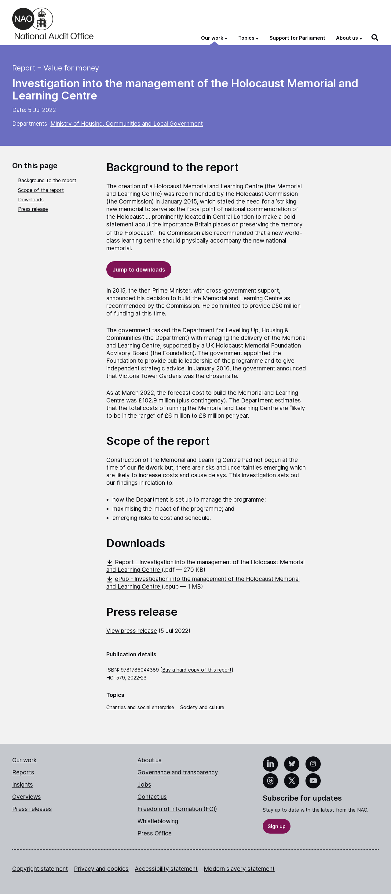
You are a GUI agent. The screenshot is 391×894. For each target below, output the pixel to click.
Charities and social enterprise (140, 707)
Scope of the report (41, 190)
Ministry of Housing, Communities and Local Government (126, 123)
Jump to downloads (138, 269)
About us (149, 760)
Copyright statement (40, 868)
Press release (33, 209)
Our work (24, 760)
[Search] (375, 37)
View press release (131, 630)
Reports (23, 772)
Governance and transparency (177, 772)
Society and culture (202, 707)
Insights (22, 784)
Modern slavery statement (239, 868)
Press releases (32, 809)
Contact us (152, 796)
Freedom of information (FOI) (177, 809)
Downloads (31, 199)
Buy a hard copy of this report (197, 670)
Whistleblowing (157, 821)
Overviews (26, 796)
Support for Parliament (297, 38)
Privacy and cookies (101, 868)
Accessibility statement (166, 868)
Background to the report (47, 180)
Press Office (154, 833)
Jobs (144, 784)
